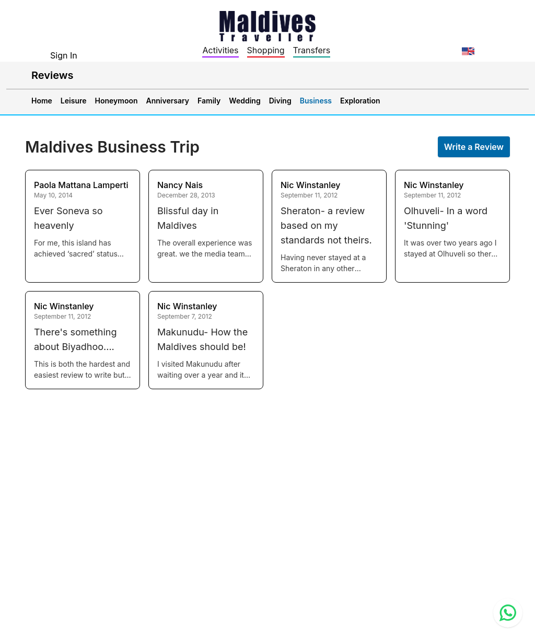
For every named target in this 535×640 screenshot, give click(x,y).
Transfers (312, 50)
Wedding (244, 100)
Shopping (266, 50)
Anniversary (168, 100)
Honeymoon (116, 100)
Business (316, 100)
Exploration (360, 100)
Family (208, 100)
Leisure (74, 100)
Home (41, 100)
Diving (280, 100)
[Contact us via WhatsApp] (507, 612)
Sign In (63, 55)
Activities (220, 50)
